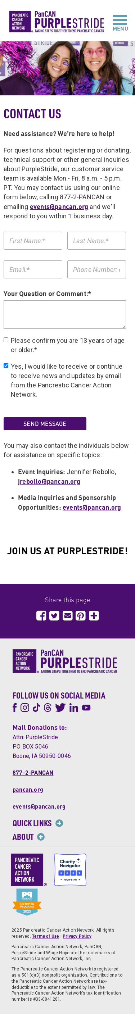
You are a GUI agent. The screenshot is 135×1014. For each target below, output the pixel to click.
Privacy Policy (77, 936)
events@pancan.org (59, 206)
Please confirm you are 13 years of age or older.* (64, 345)
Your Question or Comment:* (47, 293)
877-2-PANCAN (33, 772)
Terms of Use (45, 936)
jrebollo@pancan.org (49, 481)
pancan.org (28, 789)
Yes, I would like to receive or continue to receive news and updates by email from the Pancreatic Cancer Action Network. (63, 380)
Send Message (44, 423)
